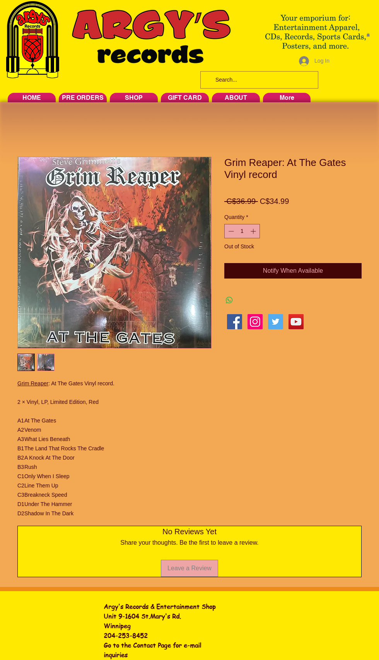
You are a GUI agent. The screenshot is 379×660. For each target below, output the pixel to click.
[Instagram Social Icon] (255, 321)
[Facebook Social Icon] (234, 321)
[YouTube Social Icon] (296, 321)
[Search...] (258, 80)
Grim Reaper (32, 383)
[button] (368, 35)
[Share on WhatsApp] (229, 300)
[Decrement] (230, 231)
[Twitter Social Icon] (275, 321)
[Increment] (254, 231)
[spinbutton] (242, 231)
